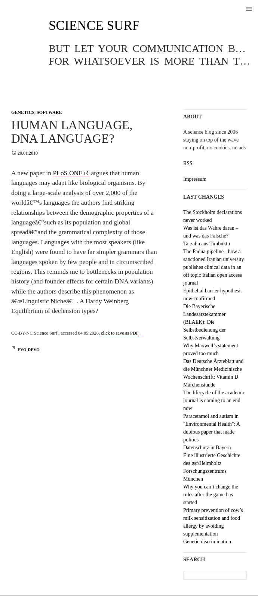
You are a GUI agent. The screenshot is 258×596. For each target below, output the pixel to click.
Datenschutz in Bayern (207, 447)
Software (49, 112)
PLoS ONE (68, 173)
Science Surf (94, 25)
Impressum (194, 179)
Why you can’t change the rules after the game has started (210, 494)
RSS (188, 163)
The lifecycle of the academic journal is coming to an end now (214, 400)
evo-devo (29, 349)
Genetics (22, 112)
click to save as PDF (120, 333)
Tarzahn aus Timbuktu (206, 243)
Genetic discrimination (207, 541)
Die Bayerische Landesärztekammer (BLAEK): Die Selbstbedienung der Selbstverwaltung (204, 322)
